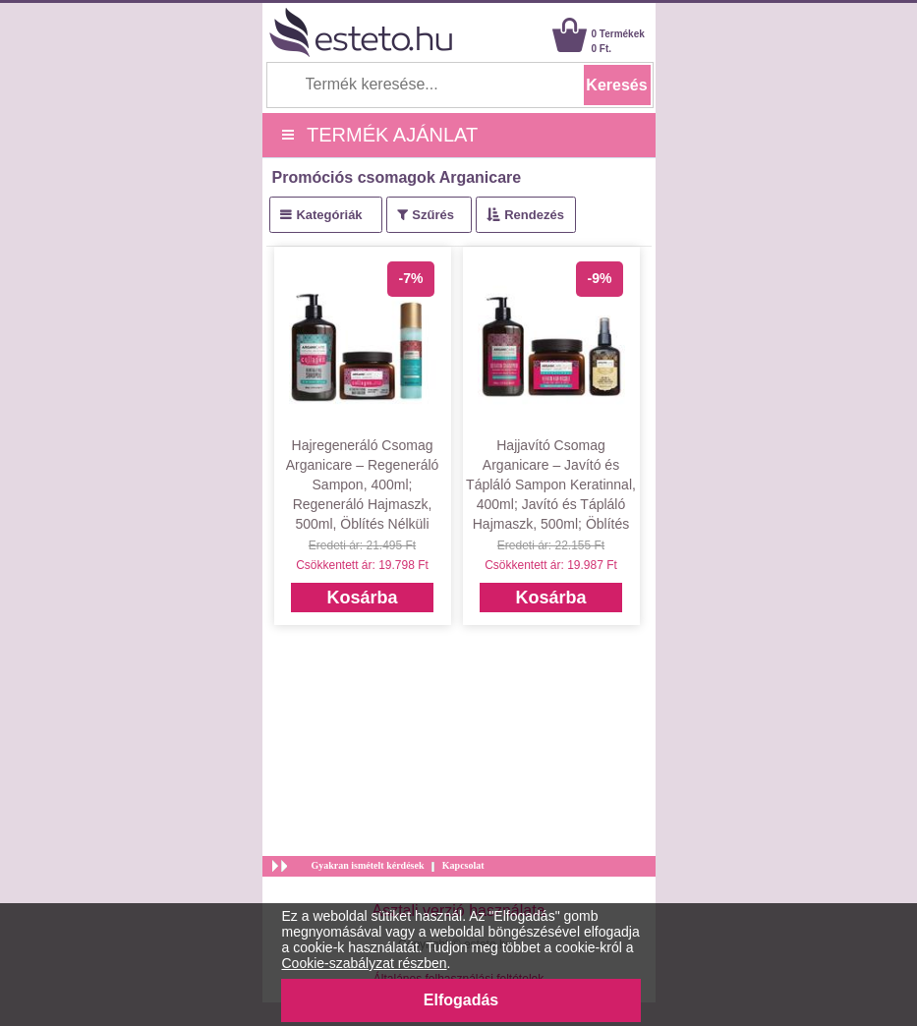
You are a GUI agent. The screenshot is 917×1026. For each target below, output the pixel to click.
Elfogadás (461, 1000)
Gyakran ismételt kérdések (368, 865)
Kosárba (361, 597)
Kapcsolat (463, 865)
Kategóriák (329, 214)
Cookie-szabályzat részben (364, 963)
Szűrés (433, 214)
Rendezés (534, 214)
